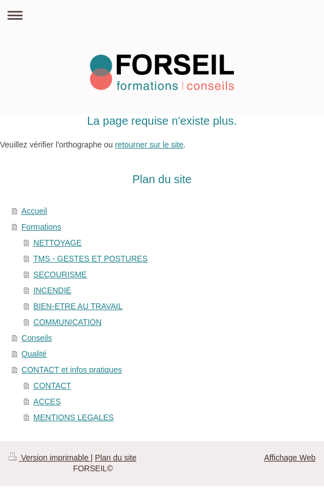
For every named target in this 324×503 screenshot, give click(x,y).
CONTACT (52, 385)
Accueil (34, 210)
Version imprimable (50, 457)
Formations (41, 226)
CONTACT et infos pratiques (72, 369)
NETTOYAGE (57, 242)
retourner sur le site (149, 144)
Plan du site (115, 457)
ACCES (47, 401)
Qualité (34, 353)
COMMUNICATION (67, 322)
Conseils (37, 338)
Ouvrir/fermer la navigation (162, 15)
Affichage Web (289, 457)
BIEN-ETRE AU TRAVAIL (78, 306)
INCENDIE (52, 290)
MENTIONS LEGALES (73, 417)
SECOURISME (60, 274)
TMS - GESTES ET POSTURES (90, 258)
